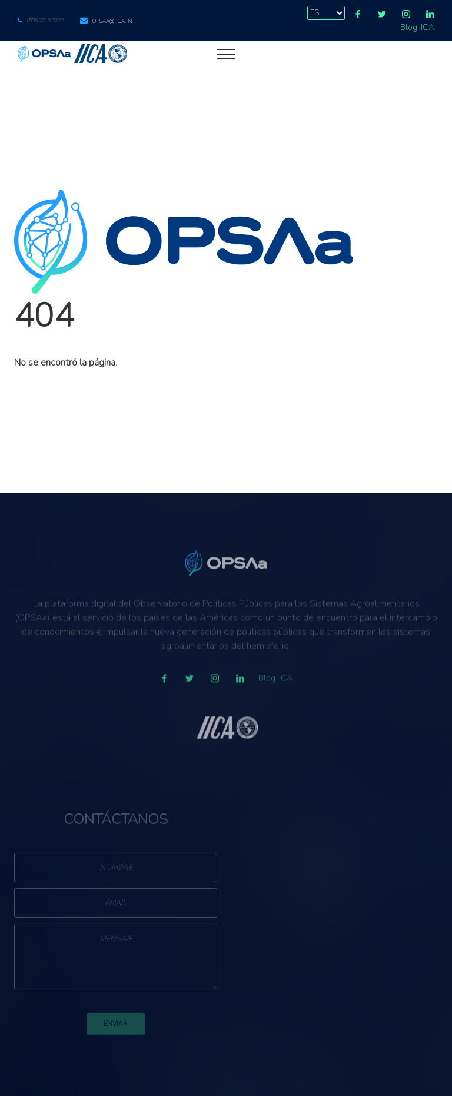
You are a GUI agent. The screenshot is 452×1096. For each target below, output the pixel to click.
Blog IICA (417, 27)
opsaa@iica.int (113, 21)
